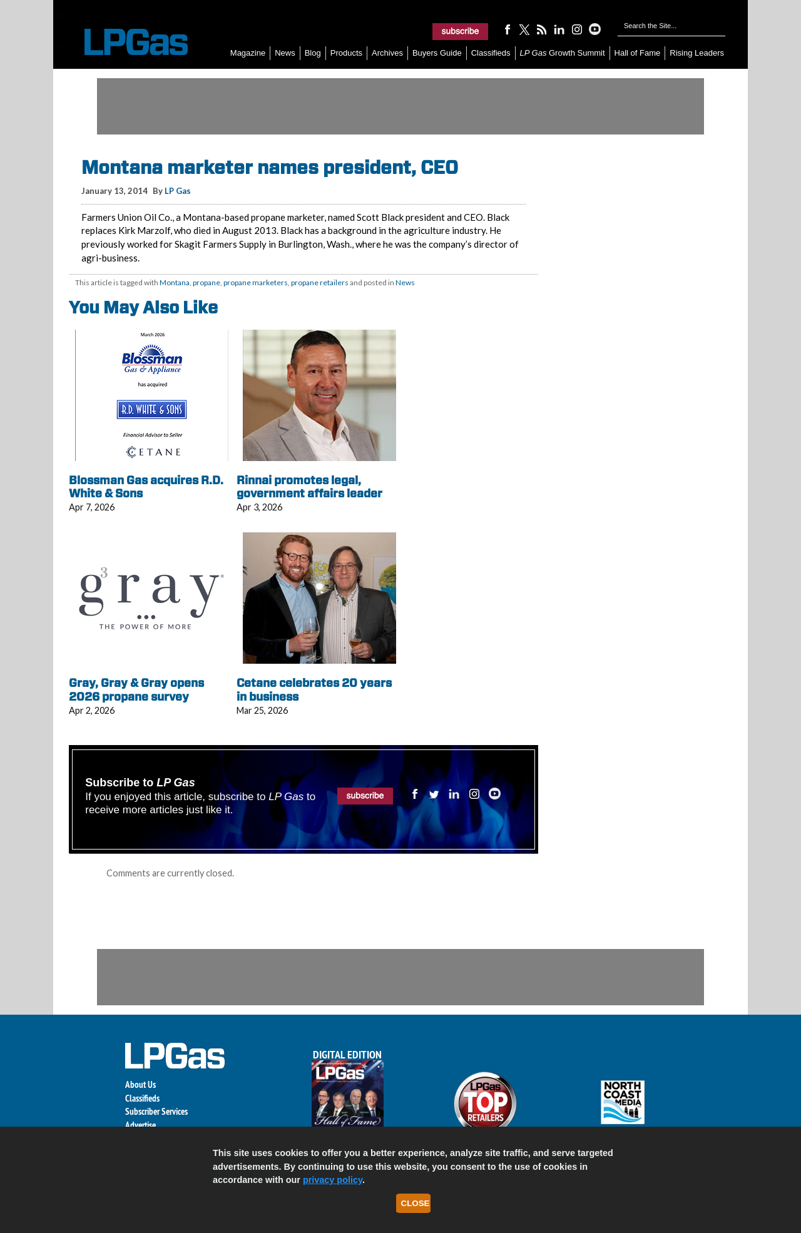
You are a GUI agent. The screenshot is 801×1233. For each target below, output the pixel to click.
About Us (140, 1084)
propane (206, 282)
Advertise (140, 1125)
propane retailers (320, 282)
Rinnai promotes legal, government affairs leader (309, 487)
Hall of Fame (638, 53)
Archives (387, 53)
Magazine (247, 53)
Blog (313, 53)
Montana (175, 282)
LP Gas (178, 191)
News (285, 53)
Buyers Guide (437, 53)
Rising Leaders (697, 53)
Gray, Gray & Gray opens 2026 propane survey (136, 689)
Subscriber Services (156, 1111)
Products (346, 53)
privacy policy (332, 1180)
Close (415, 1203)
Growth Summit (562, 53)
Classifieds (491, 53)
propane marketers (255, 282)
